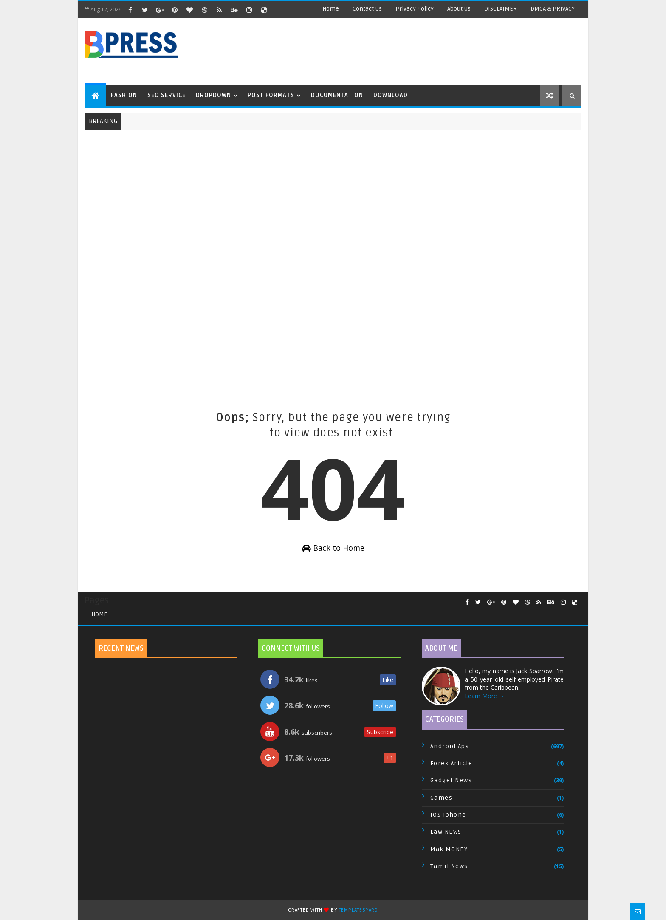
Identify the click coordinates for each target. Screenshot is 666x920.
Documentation (337, 95)
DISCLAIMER (500, 8)
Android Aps (449, 746)
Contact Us (367, 8)
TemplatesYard (358, 910)
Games (441, 797)
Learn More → (485, 696)
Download (390, 95)
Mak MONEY (449, 849)
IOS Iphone (448, 814)
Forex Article (451, 763)
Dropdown (213, 95)
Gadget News (451, 780)
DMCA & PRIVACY (553, 8)
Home (330, 8)
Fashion (124, 95)
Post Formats (271, 95)
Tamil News (449, 866)
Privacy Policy (414, 8)
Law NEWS (446, 831)
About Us (459, 8)
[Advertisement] (437, 51)
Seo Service (166, 95)
